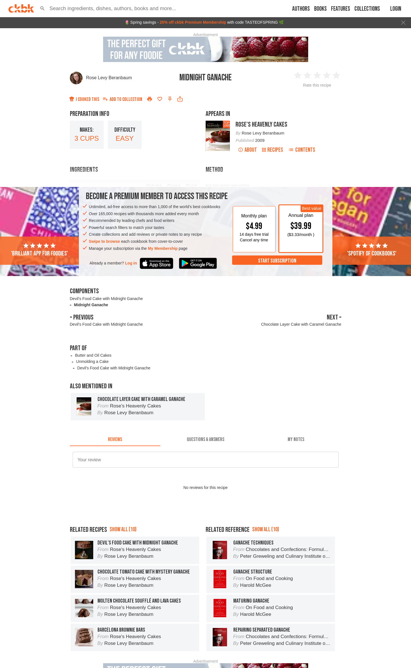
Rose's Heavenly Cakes (261, 124)
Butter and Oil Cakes (93, 355)
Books (320, 9)
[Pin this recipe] (170, 99)
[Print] (150, 99)
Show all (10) (123, 529)
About (247, 149)
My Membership (163, 248)
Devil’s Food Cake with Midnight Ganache (106, 298)
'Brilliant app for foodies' (39, 249)
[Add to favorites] (160, 99)
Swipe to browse (104, 241)
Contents (301, 149)
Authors (301, 9)
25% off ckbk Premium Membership (193, 22)
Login (395, 9)
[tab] (115, 439)
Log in (131, 263)
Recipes (272, 149)
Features (340, 9)
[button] (42, 8)
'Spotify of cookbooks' (371, 249)
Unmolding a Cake (92, 361)
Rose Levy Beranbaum (109, 77)
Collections (367, 9)
